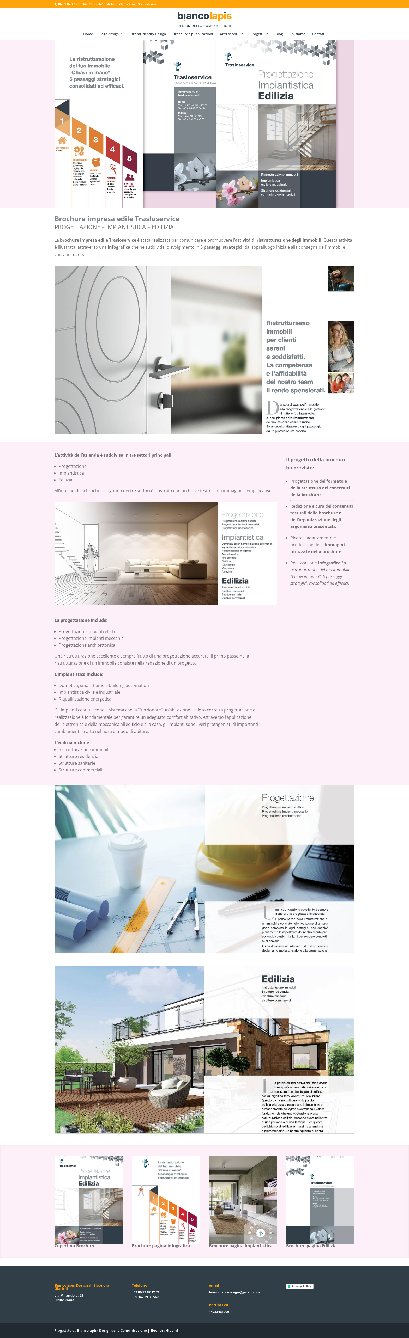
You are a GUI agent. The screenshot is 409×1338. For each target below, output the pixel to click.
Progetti (256, 34)
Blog (279, 34)
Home (88, 34)
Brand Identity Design (148, 34)
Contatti (319, 34)
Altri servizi (229, 34)
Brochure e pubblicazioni (193, 34)
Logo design (109, 34)
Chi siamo (297, 34)
